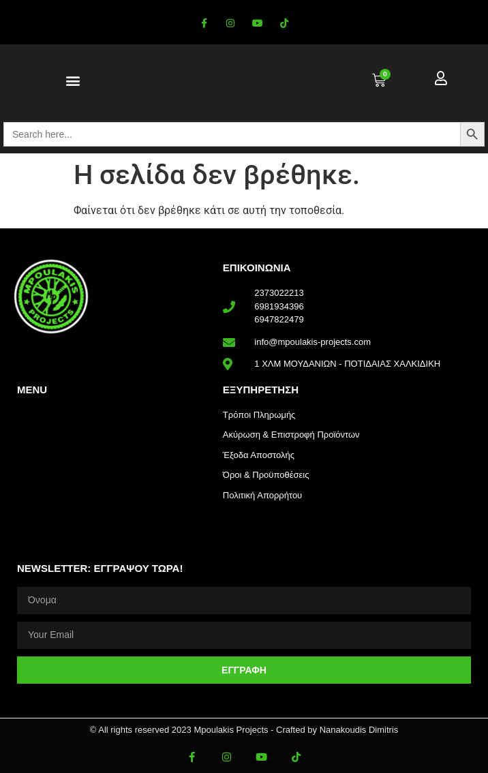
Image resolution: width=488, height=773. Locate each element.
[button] (73, 81)
